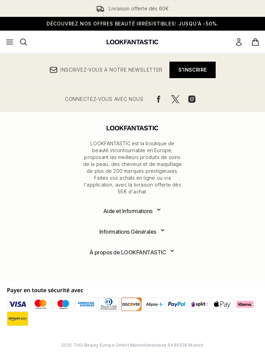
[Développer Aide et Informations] (132, 211)
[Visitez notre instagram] (192, 99)
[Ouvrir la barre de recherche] (23, 42)
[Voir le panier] (255, 42)
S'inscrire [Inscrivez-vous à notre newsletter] (192, 70)
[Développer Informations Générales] (132, 231)
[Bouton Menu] (10, 42)
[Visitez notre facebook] (158, 99)
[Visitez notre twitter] (175, 99)
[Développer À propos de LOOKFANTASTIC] (132, 252)
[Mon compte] (239, 42)
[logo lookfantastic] (132, 42)
